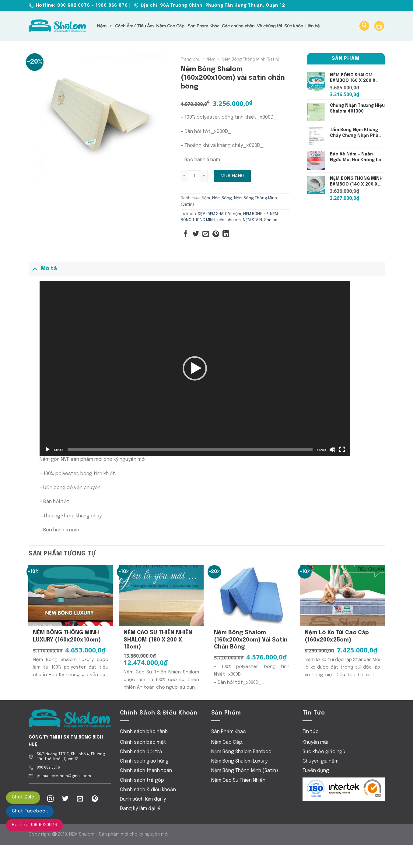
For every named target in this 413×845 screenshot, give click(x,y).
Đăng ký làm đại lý (140, 808)
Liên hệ (312, 26)
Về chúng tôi (269, 26)
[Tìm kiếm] (364, 26)
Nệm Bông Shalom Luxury (239, 761)
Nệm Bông (222, 198)
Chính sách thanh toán (146, 770)
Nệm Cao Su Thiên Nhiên (238, 780)
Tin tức (311, 731)
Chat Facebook (30, 811)
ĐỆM (201, 214)
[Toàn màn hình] (342, 450)
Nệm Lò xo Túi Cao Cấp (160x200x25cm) (337, 636)
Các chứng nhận (238, 26)
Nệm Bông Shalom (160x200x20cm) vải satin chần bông (251, 640)
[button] (195, 368)
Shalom (271, 220)
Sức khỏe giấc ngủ (324, 751)
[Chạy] (47, 450)
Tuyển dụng (316, 770)
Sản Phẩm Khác (203, 26)
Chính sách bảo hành (144, 731)
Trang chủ (190, 59)
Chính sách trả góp (142, 780)
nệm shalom (229, 220)
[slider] (190, 449)
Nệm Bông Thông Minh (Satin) (250, 59)
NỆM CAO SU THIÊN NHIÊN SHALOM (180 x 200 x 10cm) (158, 640)
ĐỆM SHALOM (219, 214)
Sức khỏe (293, 26)
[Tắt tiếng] (332, 450)
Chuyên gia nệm (320, 761)
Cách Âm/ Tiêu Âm (134, 26)
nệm (237, 214)
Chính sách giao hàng (144, 761)
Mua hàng (232, 176)
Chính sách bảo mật (143, 742)
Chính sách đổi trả (141, 751)
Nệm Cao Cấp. (170, 26)
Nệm (105, 26)
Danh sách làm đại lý (143, 799)
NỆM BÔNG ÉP (255, 214)
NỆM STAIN (252, 220)
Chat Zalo (23, 797)
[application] (195, 368)
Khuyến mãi (315, 742)
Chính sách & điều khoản (148, 789)
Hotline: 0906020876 (34, 824)
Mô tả (43, 268)
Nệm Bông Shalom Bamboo (241, 751)
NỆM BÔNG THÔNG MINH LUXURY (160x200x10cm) (67, 636)
